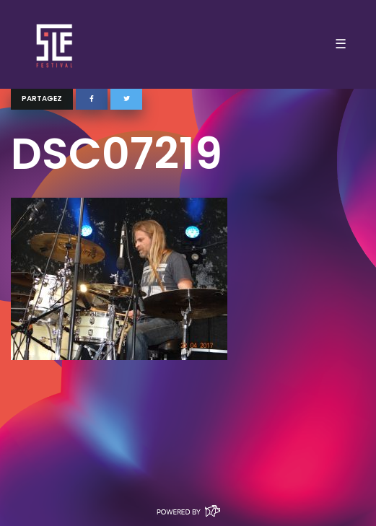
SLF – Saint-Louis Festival (55, 44)
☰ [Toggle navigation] (340, 44)
